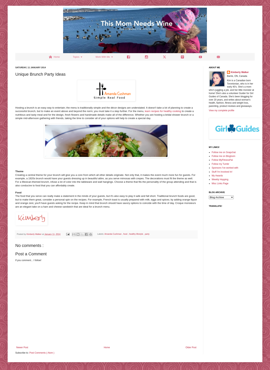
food (125, 234)
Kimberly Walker (240, 72)
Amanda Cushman (113, 234)
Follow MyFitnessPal (222, 160)
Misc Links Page (220, 183)
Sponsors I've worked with (225, 167)
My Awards (217, 175)
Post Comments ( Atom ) (41, 352)
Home (107, 347)
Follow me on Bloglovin (223, 156)
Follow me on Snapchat (224, 152)
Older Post (190, 347)
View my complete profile (221, 110)
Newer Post (22, 347)
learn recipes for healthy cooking (163, 111)
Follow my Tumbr (220, 164)
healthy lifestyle (136, 234)
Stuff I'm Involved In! (222, 171)
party (147, 234)
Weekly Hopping (220, 179)
